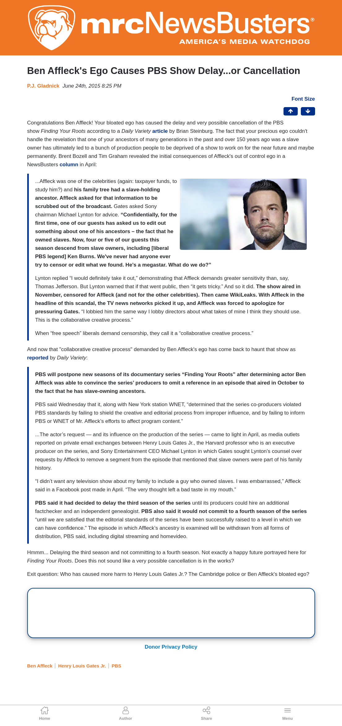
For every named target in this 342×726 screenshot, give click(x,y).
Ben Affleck (40, 665)
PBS (116, 665)
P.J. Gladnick (43, 86)
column (68, 164)
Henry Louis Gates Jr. (82, 665)
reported (38, 358)
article (160, 131)
